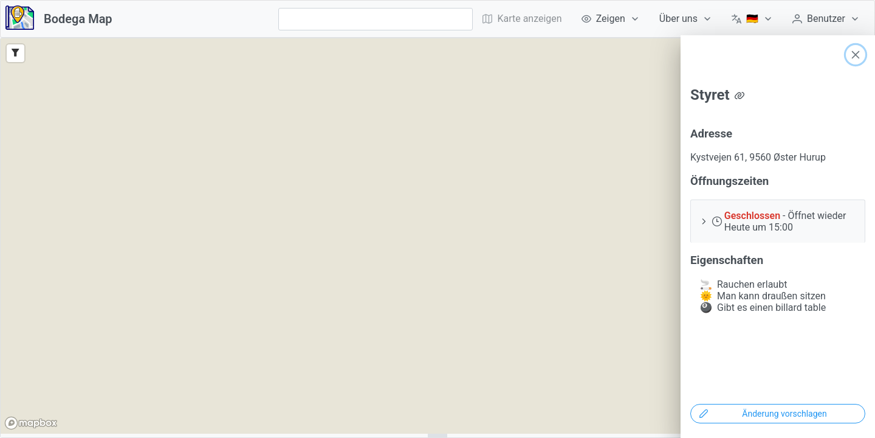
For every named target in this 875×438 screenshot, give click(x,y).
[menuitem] (611, 19)
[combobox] (375, 19)
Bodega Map (78, 19)
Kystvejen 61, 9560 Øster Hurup (758, 157)
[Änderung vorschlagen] (777, 413)
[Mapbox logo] (31, 423)
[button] (777, 221)
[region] (437, 236)
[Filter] (15, 53)
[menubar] (671, 19)
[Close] (855, 54)
